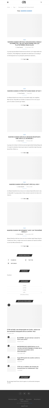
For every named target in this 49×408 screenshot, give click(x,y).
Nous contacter (24, 401)
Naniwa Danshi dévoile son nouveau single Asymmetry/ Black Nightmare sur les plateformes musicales (24, 43)
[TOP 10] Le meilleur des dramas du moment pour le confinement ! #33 (27, 367)
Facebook (9, 275)
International (24, 294)
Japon (24, 39)
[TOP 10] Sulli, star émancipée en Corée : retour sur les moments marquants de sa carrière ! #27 (23, 330)
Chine (24, 290)
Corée (24, 285)
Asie (24, 292)
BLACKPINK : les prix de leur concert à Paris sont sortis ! (28, 338)
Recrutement (37, 399)
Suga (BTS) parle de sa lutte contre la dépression (28, 358)
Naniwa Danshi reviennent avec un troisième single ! (24, 231)
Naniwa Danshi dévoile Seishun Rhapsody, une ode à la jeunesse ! (24, 137)
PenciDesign (30, 403)
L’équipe (21, 399)
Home (8, 7)
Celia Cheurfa (20, 47)
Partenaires (29, 399)
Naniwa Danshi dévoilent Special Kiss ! (24, 184)
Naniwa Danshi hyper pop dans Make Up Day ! (24, 91)
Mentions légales (12, 399)
